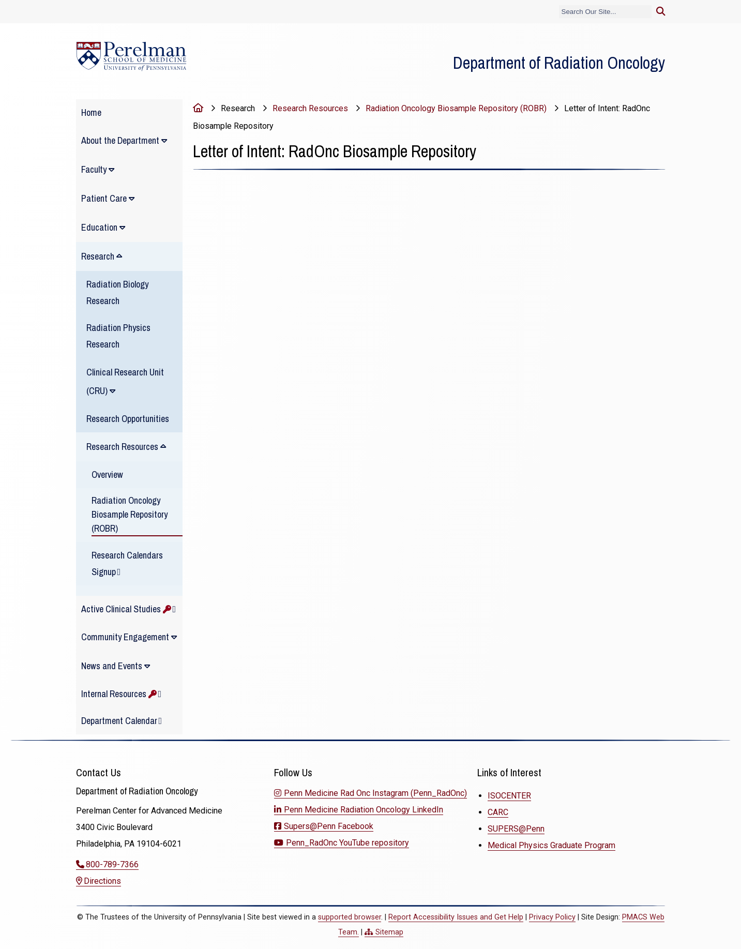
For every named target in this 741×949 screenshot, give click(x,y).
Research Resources (122, 446)
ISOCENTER (509, 796)
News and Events (111, 665)
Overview (107, 474)
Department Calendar (119, 720)
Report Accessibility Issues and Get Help (455, 917)
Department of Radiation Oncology (559, 62)
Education (99, 227)
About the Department (120, 140)
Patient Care (104, 198)
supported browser (349, 917)
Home (91, 112)
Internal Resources (119, 693)
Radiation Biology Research (117, 292)
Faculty (94, 169)
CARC (498, 812)
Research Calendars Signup (127, 563)
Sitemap (389, 932)
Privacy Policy (552, 917)
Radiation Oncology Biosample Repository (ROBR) (130, 514)
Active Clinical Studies (126, 608)
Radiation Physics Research (118, 336)
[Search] (605, 11)
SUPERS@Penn (516, 829)
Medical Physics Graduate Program (551, 845)
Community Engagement (125, 636)
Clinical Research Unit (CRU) (125, 381)
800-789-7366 (112, 864)
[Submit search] (661, 11)
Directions (102, 881)
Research (97, 256)
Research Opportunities (127, 418)
